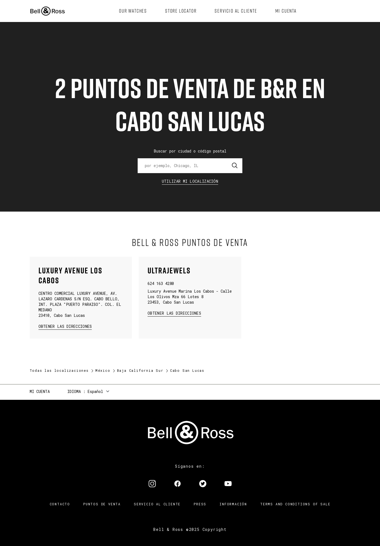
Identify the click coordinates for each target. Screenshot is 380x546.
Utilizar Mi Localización (190, 181)
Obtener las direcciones (64, 326)
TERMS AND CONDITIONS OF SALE (295, 504)
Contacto (60, 504)
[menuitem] (133, 11)
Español (95, 391)
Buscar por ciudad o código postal (190, 151)
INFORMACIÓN (233, 504)
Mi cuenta (40, 391)
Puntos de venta (102, 504)
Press (200, 504)
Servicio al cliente (157, 504)
